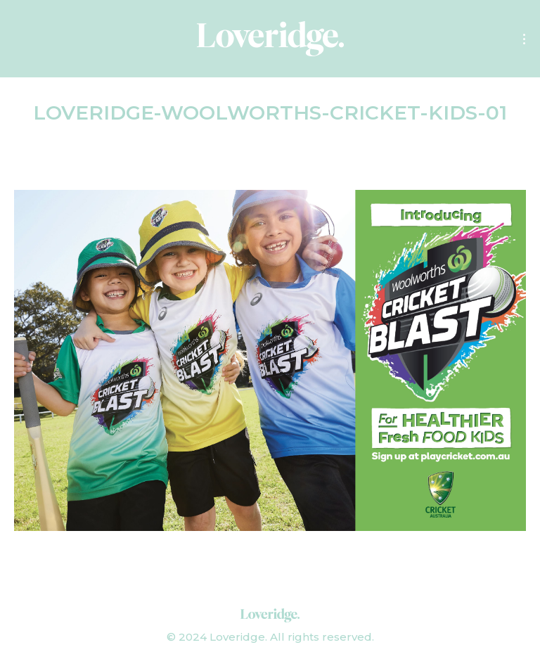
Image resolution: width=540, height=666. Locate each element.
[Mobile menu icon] (524, 39)
